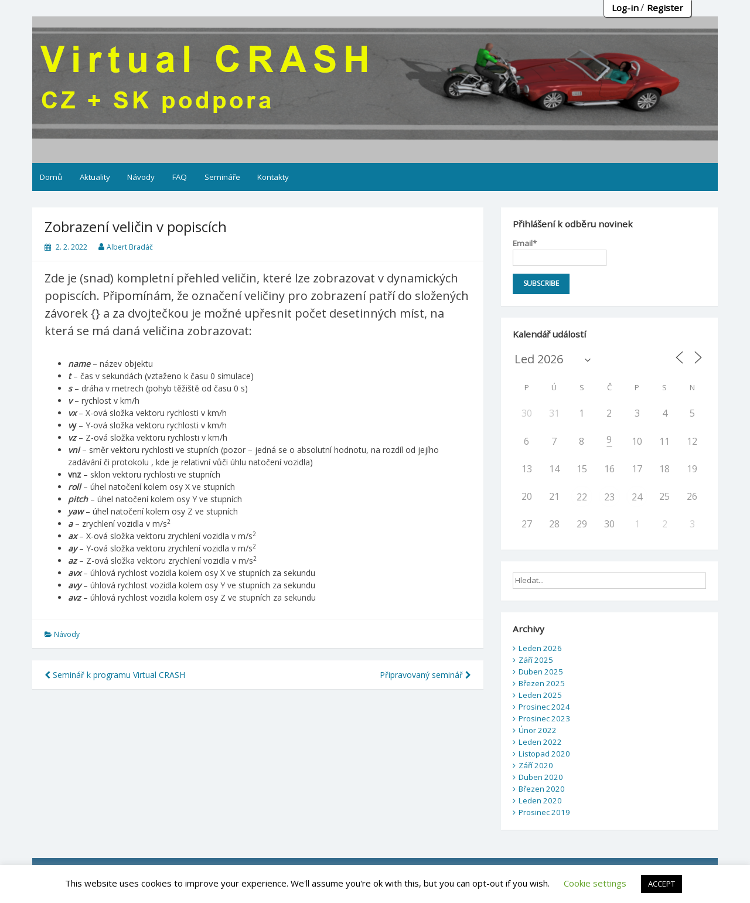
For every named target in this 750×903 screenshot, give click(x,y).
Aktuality (95, 177)
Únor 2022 (538, 730)
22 (582, 496)
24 (637, 496)
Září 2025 (536, 660)
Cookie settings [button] (595, 883)
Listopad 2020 (544, 753)
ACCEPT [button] (661, 883)
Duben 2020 (541, 777)
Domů (51, 177)
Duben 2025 (541, 671)
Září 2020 (536, 765)
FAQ (179, 177)
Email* (559, 252)
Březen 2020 (542, 788)
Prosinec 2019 (544, 812)
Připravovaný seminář (425, 674)
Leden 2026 (540, 648)
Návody (141, 177)
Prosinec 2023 (544, 718)
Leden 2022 (540, 742)
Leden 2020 (540, 800)
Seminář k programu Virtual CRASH (115, 674)
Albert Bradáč (130, 247)
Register (665, 7)
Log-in (625, 7)
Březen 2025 (542, 683)
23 (609, 496)
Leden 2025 (540, 695)
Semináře (222, 177)
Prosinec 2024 (544, 706)
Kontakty (273, 177)
